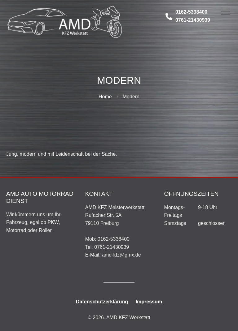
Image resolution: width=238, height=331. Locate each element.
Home (105, 96)
